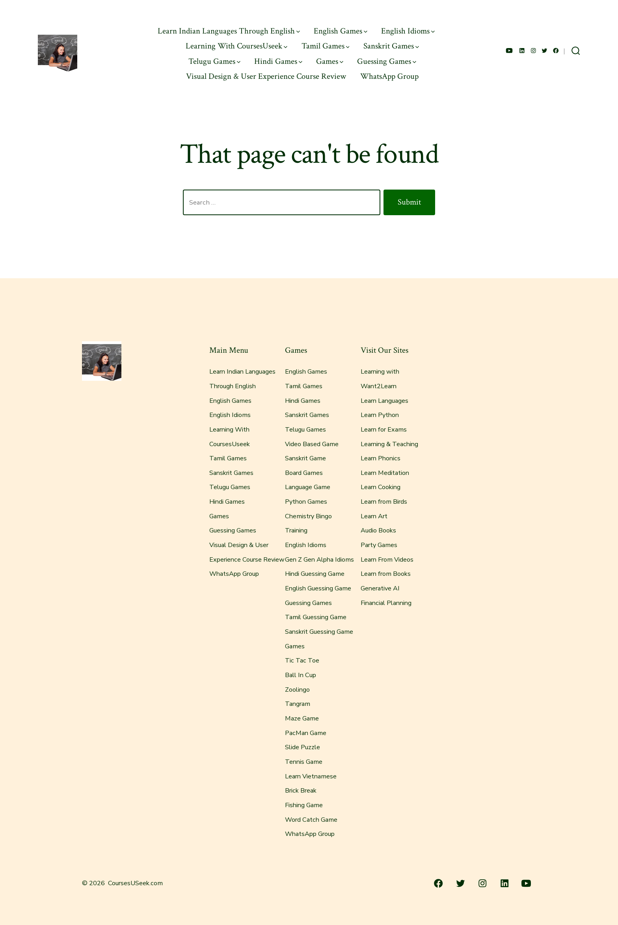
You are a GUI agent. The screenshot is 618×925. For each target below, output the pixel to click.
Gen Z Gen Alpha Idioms (319, 559)
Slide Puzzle (302, 747)
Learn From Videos (387, 559)
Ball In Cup (300, 675)
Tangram (297, 704)
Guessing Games (386, 61)
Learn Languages (384, 400)
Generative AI (380, 588)
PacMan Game (305, 733)
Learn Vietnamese (311, 776)
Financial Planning (386, 603)
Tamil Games (326, 46)
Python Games (306, 501)
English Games (340, 31)
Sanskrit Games (391, 46)
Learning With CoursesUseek (236, 46)
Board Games (304, 473)
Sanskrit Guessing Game (319, 631)
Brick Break (300, 790)
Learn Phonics (380, 458)
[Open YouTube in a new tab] (509, 51)
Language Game (307, 487)
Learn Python (380, 415)
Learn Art (374, 516)
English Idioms (408, 31)
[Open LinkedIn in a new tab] (522, 51)
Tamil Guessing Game (315, 617)
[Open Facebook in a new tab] (556, 51)
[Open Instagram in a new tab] (533, 51)
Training (296, 530)
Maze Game (302, 718)
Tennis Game (303, 761)
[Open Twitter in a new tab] (544, 51)
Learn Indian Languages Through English (229, 31)
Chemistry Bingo (308, 516)
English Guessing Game (318, 588)
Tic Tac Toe (302, 660)
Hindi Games (278, 61)
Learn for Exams (384, 429)
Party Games (379, 545)
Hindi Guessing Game (314, 574)
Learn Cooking (380, 487)
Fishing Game (304, 805)
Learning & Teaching (389, 444)
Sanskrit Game (305, 458)
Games (329, 61)
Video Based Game (312, 444)
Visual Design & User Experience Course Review (266, 76)
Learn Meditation (385, 473)
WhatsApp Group (389, 76)
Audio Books (378, 530)
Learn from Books (386, 574)
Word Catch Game (311, 819)
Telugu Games (214, 61)
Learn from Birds (384, 501)
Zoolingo (297, 689)
